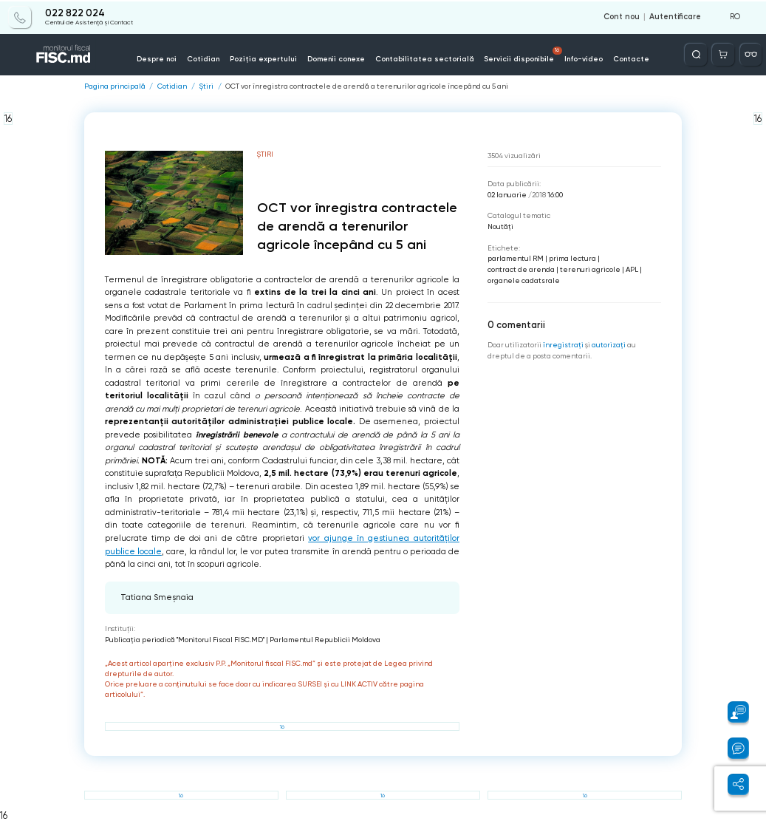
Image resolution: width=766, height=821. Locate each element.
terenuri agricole (590, 269)
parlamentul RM (516, 258)
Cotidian (205, 58)
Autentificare (675, 16)
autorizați (609, 344)
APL (632, 269)
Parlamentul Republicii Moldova (325, 639)
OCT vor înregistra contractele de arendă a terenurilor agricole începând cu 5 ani (366, 86)
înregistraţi (563, 344)
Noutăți (500, 226)
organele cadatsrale (524, 280)
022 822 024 (75, 12)
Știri (206, 86)
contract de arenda (521, 269)
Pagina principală (115, 86)
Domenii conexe (336, 58)
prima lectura (572, 258)
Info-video (581, 58)
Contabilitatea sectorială (424, 58)
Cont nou (621, 16)
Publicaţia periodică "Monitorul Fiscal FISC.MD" (184, 639)
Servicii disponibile (521, 54)
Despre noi (159, 58)
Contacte (629, 58)
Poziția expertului (265, 58)
